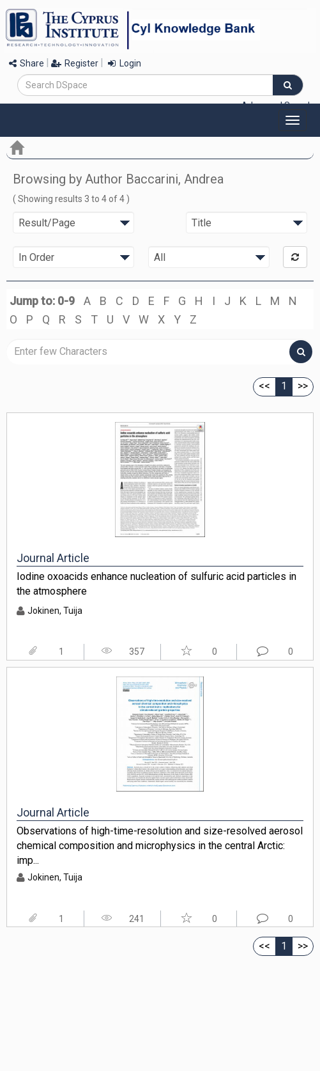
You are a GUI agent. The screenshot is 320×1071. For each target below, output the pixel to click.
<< (264, 386)
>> (303, 386)
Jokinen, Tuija (54, 611)
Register (74, 63)
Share (26, 63)
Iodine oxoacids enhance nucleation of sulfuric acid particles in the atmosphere (156, 583)
